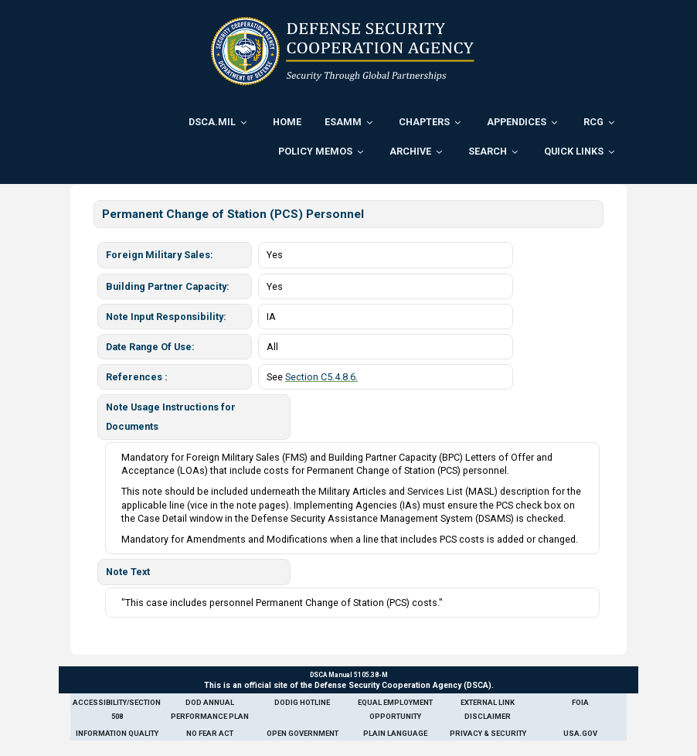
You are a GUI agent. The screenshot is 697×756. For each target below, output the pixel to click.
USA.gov (580, 733)
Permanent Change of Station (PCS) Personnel (233, 214)
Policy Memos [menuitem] (315, 151)
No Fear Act (209, 733)
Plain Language (395, 733)
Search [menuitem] (487, 151)
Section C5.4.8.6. (321, 377)
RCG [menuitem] (593, 122)
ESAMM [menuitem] (343, 122)
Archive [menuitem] (410, 151)
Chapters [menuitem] (424, 122)
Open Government (302, 733)
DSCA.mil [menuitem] (212, 122)
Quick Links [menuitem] (574, 151)
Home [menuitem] (287, 122)
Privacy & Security (488, 733)
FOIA (580, 702)
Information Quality (117, 733)
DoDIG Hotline (302, 702)
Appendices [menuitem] (516, 122)
